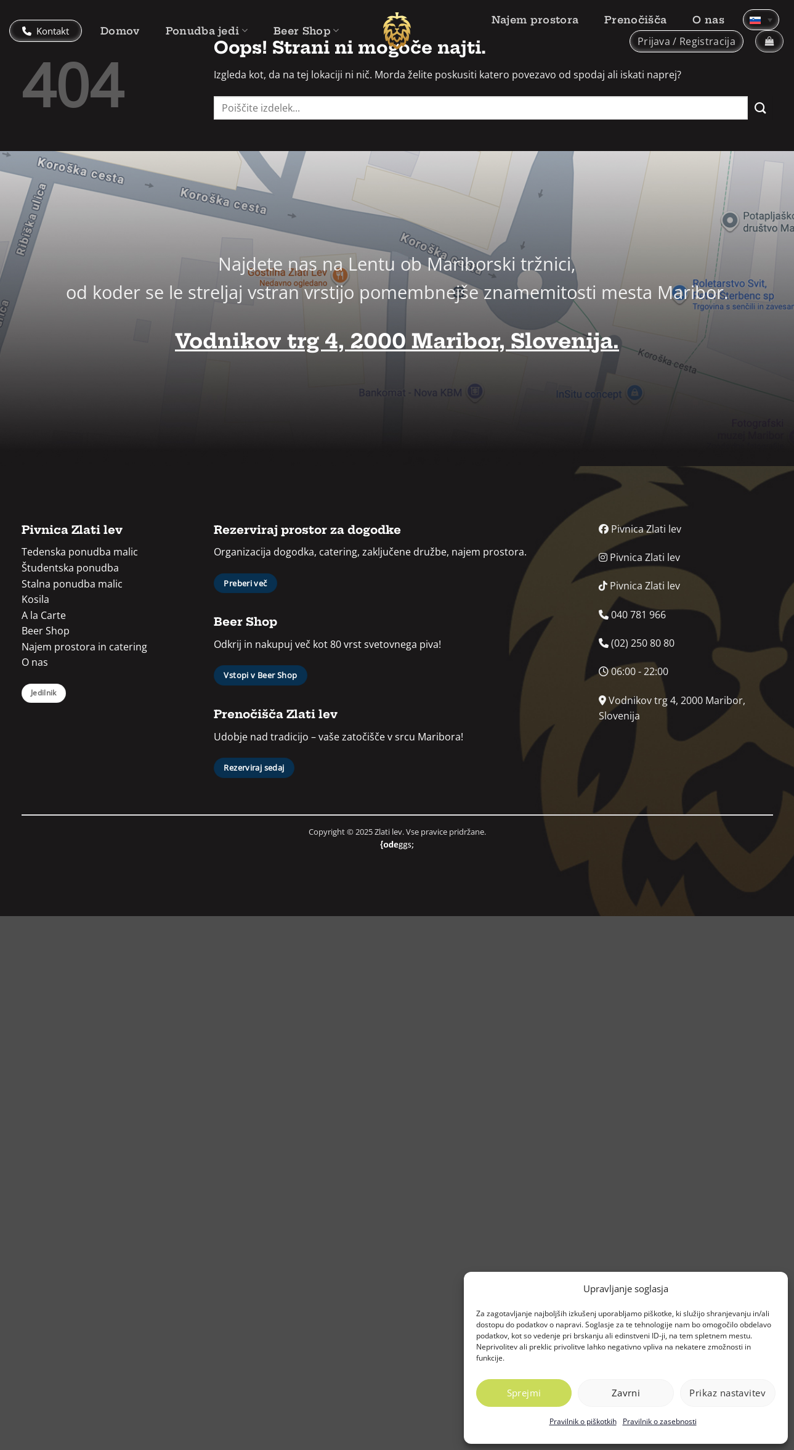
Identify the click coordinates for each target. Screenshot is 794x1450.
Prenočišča (635, 20)
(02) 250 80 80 (636, 643)
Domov (120, 31)
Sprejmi (524, 1393)
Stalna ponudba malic (72, 584)
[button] (686, 41)
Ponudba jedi (207, 31)
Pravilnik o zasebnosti (660, 1421)
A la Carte (44, 615)
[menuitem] (761, 19)
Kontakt (45, 31)
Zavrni (626, 1393)
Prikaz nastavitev (727, 1393)
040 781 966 (632, 614)
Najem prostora (535, 20)
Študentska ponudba (70, 568)
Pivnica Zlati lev (640, 529)
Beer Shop (306, 31)
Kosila (35, 599)
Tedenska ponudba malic (80, 552)
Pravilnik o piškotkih (583, 1421)
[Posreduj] (760, 108)
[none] (761, 19)
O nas (708, 20)
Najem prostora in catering (84, 646)
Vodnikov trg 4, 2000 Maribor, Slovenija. (397, 341)
